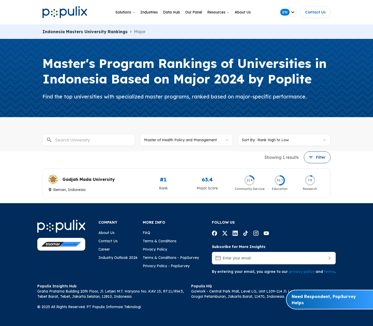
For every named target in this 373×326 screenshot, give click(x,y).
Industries (149, 12)
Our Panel (193, 12)
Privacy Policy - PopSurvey (166, 266)
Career (104, 249)
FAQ (146, 232)
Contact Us (315, 12)
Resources (218, 12)
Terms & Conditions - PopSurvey (171, 257)
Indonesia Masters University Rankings (85, 31)
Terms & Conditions (159, 241)
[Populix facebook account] (214, 234)
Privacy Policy (155, 249)
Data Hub (171, 12)
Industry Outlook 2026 (118, 257)
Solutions (125, 12)
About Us (243, 12)
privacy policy (301, 271)
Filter (317, 157)
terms (329, 271)
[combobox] (186, 140)
